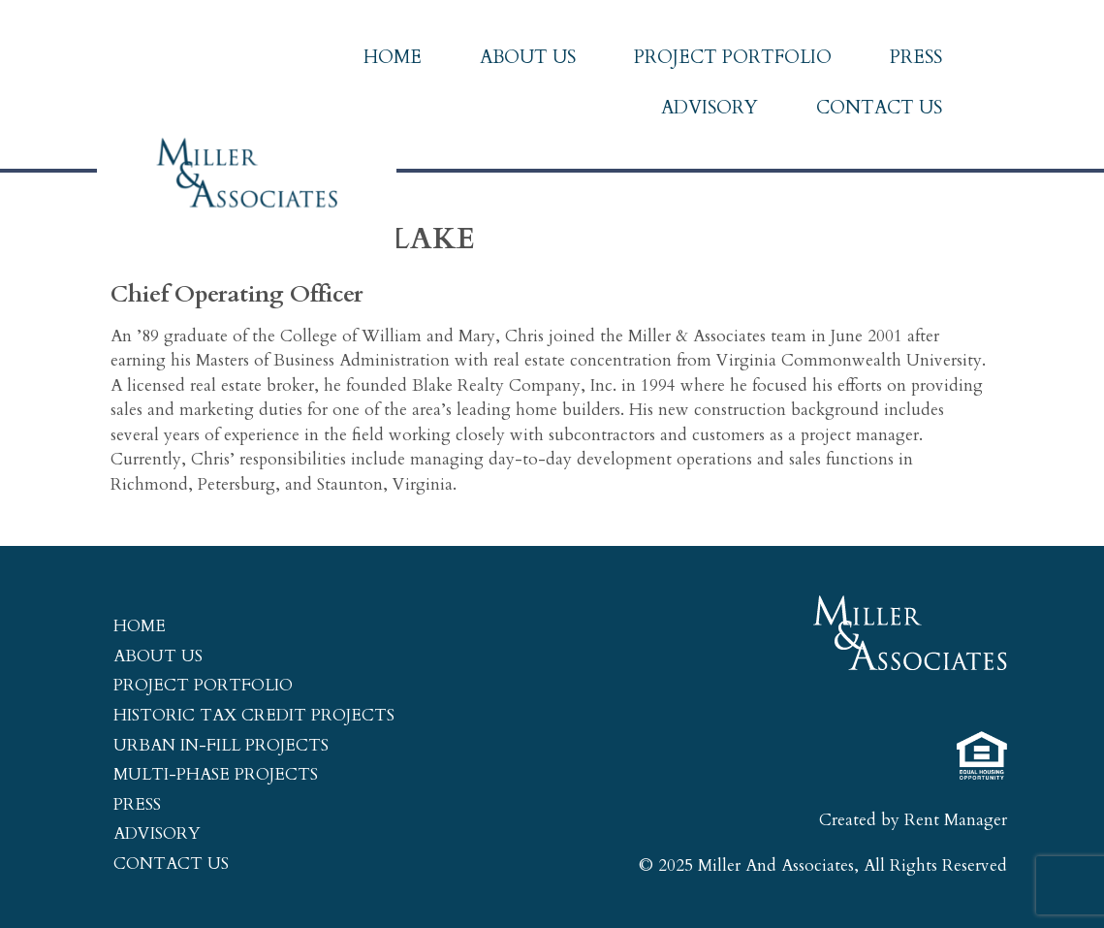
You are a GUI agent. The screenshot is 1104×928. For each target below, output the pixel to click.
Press (916, 57)
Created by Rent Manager (913, 820)
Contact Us (879, 107)
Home (392, 57)
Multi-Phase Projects (215, 774)
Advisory (709, 107)
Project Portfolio (733, 57)
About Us (528, 57)
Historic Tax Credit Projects (253, 715)
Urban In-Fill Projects (221, 745)
